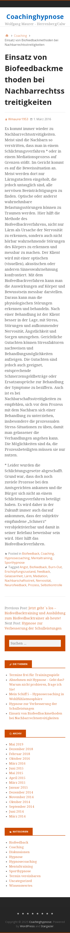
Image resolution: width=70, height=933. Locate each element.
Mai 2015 (16, 773)
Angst (24, 567)
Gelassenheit (14, 576)
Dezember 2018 (21, 749)
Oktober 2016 (19, 758)
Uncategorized (20, 881)
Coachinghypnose (35, 16)
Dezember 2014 (21, 792)
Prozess (33, 585)
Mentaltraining (41, 558)
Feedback (43, 571)
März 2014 (17, 816)
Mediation (40, 576)
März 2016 (17, 763)
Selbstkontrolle (51, 585)
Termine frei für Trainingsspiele (34, 675)
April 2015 (17, 778)
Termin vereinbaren (25, 876)
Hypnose (16, 857)
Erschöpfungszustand (20, 571)
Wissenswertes (20, 885)
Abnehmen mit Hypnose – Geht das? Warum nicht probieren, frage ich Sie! (36, 684)
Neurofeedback (16, 585)
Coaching (47, 553)
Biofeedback (30, 553)
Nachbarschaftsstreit (19, 580)
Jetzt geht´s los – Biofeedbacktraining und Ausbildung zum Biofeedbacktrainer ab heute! (35, 613)
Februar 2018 (19, 754)
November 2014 (21, 797)
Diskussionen (19, 852)
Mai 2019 (16, 744)
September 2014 (21, 806)
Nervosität (43, 580)
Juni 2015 (16, 768)
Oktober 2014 (19, 802)
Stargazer (47, 926)
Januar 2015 (18, 787)
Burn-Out (55, 567)
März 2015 (17, 782)
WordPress (27, 926)
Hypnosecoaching (17, 558)
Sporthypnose (15, 562)
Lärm (28, 576)
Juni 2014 (16, 811)
